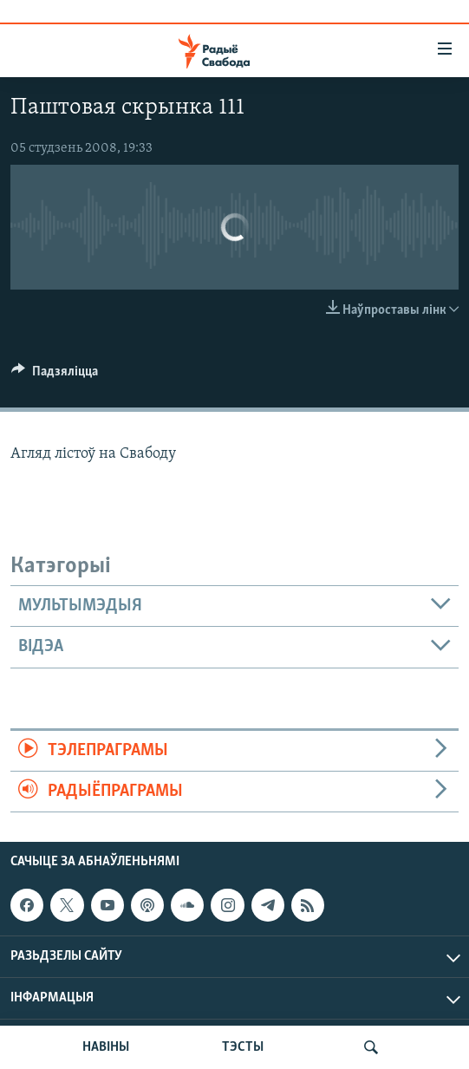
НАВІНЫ (105, 1047)
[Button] (54, 375)
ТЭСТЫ (243, 1047)
